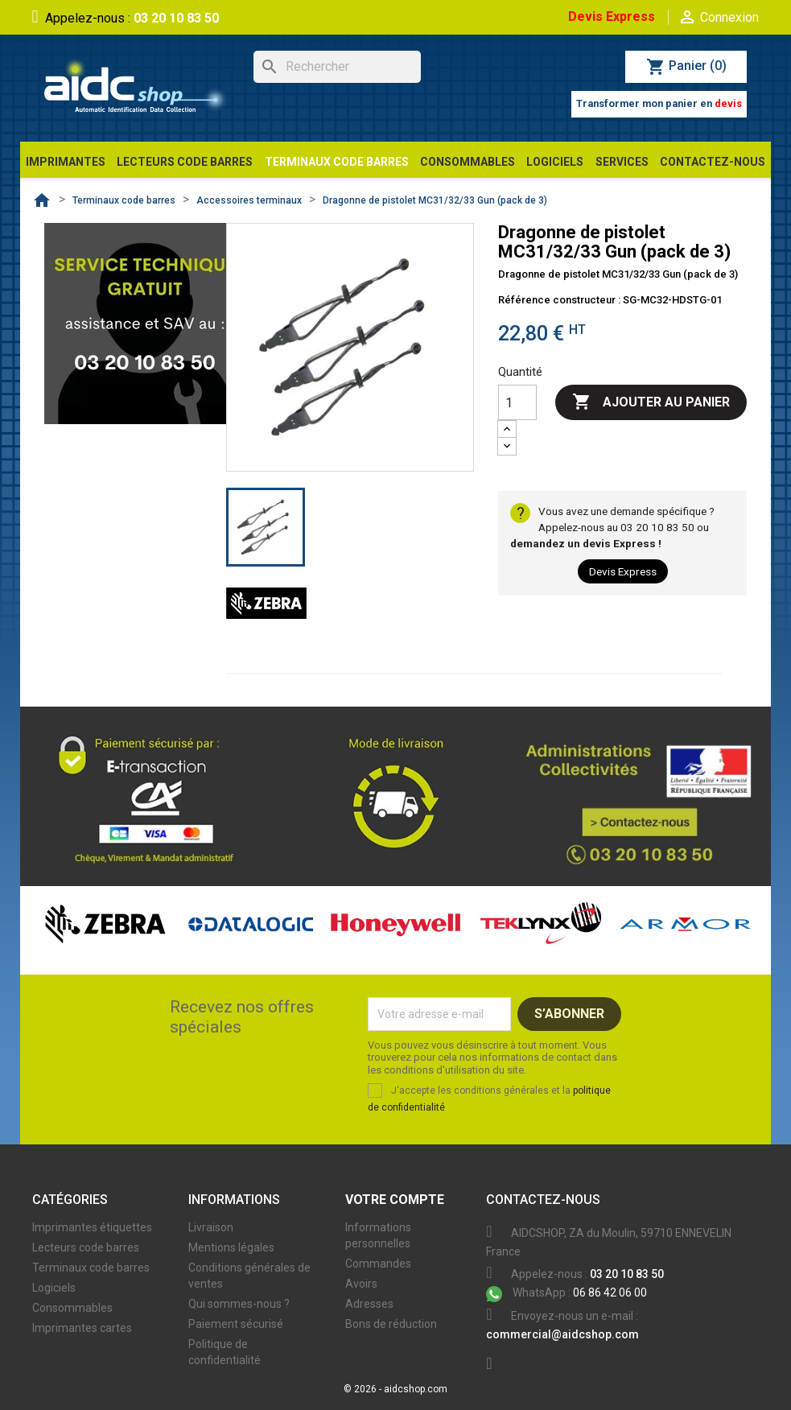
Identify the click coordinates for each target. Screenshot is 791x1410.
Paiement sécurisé (235, 1323)
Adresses (369, 1303)
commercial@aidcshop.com (562, 1334)
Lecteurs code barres (85, 1247)
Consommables (72, 1307)
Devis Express (611, 16)
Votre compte (394, 1199)
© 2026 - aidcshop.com (395, 1389)
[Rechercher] (337, 67)
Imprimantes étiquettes (92, 1227)
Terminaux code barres (91, 1267)
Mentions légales (231, 1247)
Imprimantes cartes (82, 1327)
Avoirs (361, 1283)
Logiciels (54, 1287)
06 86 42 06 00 (566, 1292)
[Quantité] (517, 402)
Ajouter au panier (651, 402)
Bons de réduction (391, 1323)
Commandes (378, 1263)
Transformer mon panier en (659, 103)
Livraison (210, 1227)
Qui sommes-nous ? (239, 1303)
